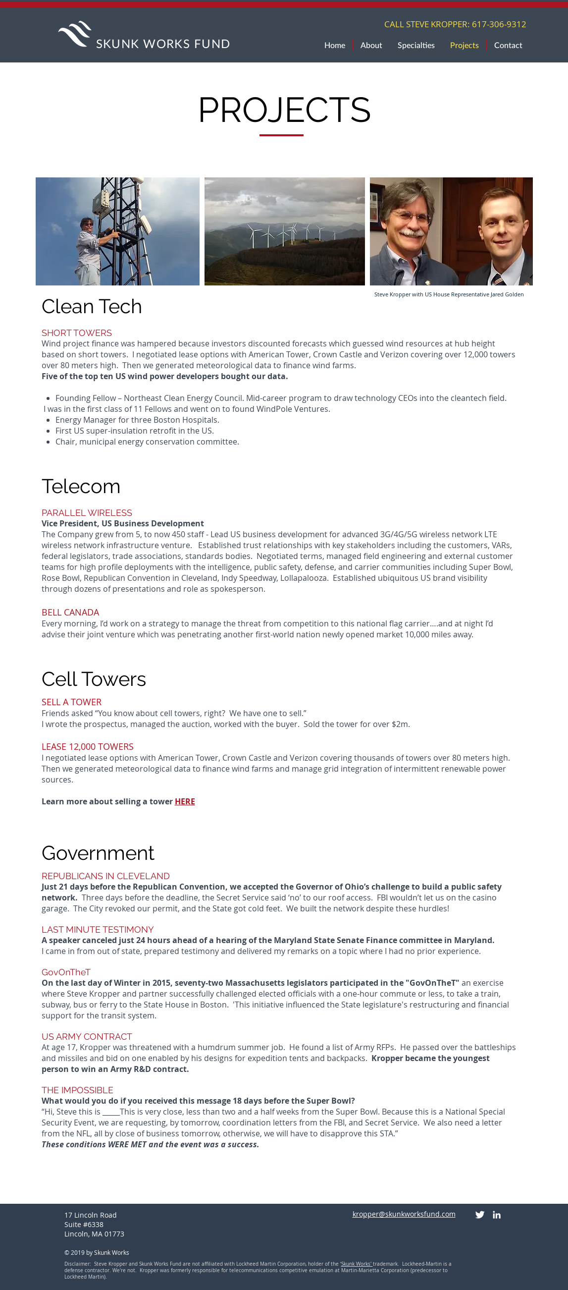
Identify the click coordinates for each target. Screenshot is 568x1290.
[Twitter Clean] (479, 1214)
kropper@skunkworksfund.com (404, 1214)
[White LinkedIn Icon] (496, 1214)
